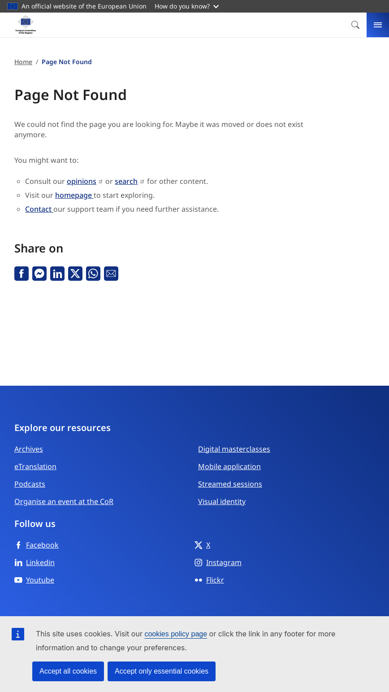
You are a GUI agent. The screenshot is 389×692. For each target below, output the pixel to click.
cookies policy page (175, 634)
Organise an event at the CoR (63, 501)
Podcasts (29, 484)
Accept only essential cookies (161, 671)
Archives (28, 449)
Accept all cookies (68, 671)
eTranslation (35, 466)
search (126, 181)
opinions (81, 181)
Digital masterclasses (234, 449)
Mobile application (229, 466)
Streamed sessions (230, 484)
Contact (39, 209)
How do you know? (187, 6)
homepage (74, 195)
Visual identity (222, 501)
